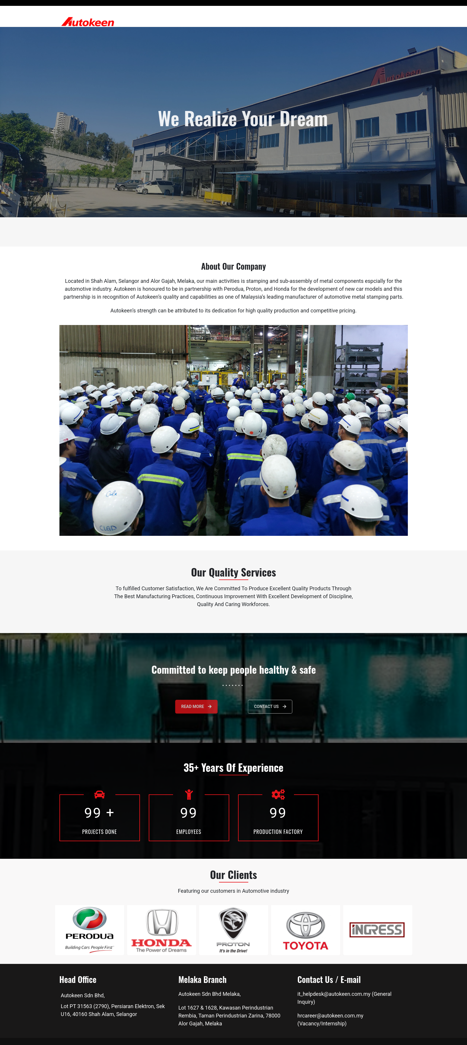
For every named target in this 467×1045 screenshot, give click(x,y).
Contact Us (293, 706)
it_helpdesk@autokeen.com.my (334, 994)
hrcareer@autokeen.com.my (330, 1015)
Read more (175, 706)
